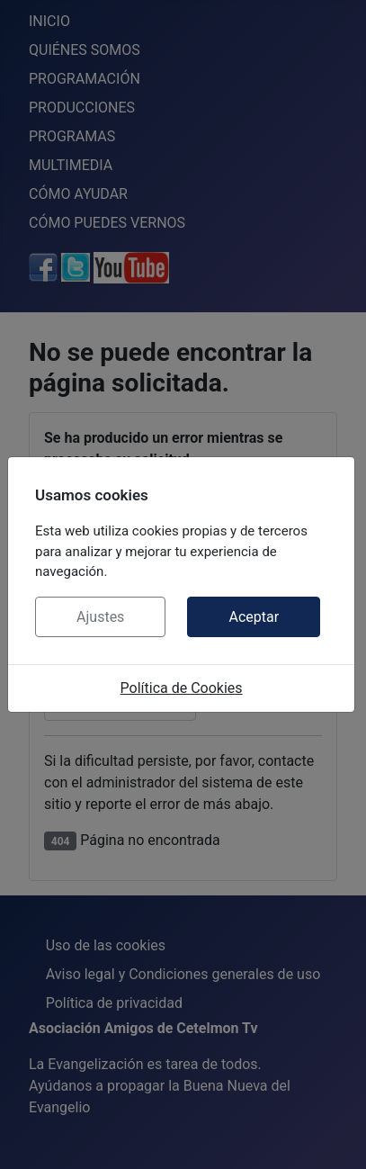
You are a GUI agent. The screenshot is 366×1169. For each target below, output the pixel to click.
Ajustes (100, 616)
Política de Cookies (182, 688)
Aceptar (253, 616)
